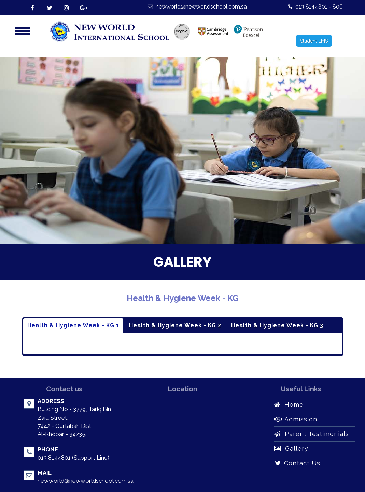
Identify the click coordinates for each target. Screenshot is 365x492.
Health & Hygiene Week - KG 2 (175, 325)
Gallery (291, 448)
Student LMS (314, 41)
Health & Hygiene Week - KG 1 (73, 325)
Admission (295, 419)
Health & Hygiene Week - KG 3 (277, 325)
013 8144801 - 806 (315, 6)
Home (289, 404)
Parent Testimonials (311, 433)
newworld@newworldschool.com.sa (197, 6)
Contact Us (297, 463)
